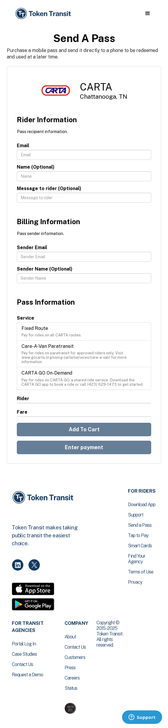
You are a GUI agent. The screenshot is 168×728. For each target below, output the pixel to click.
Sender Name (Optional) (45, 269)
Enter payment (84, 447)
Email (23, 145)
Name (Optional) (36, 167)
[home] (43, 13)
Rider (23, 398)
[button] (147, 13)
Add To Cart (84, 429)
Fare (22, 412)
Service (25, 318)
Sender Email (32, 247)
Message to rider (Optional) (49, 188)
